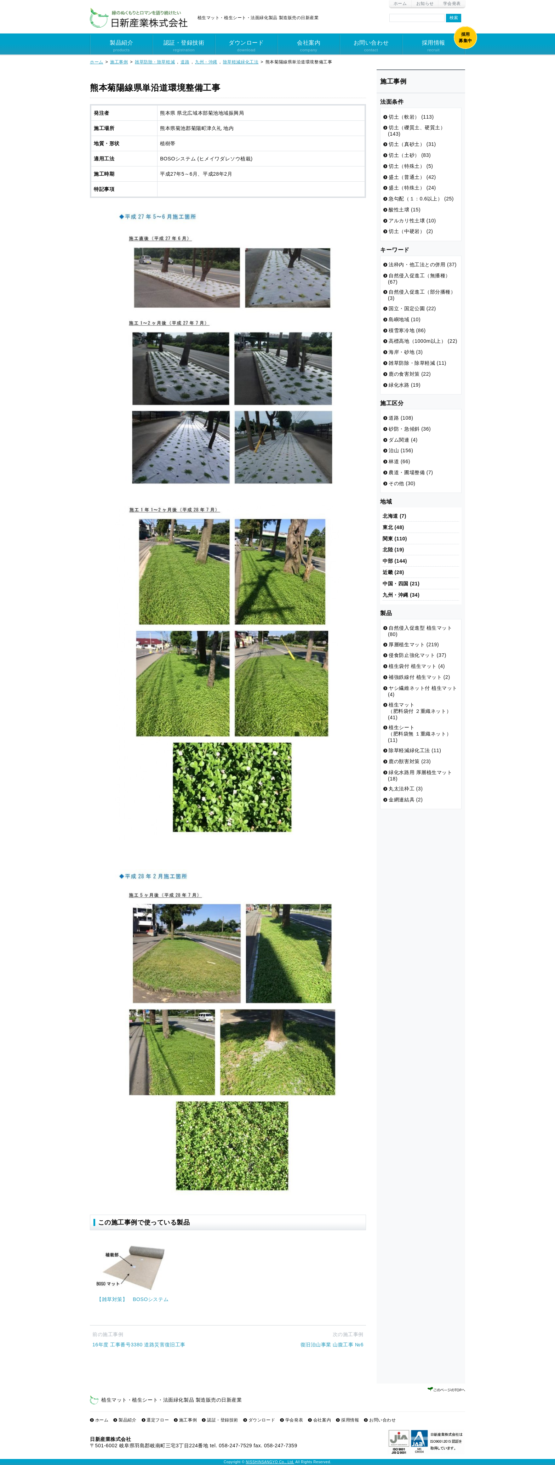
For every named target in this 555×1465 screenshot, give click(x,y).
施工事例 (188, 1420)
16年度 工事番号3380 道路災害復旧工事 (138, 1344)
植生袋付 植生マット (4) (417, 666)
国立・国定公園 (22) (412, 308)
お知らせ (425, 3)
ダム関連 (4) (403, 440)
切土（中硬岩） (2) (411, 231)
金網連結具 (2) (406, 799)
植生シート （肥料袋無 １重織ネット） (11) (419, 734)
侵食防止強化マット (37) (417, 655)
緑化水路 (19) (404, 385)
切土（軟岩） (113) (411, 117)
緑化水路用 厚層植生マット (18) (420, 776)
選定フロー (158, 1420)
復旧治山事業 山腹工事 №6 (332, 1344)
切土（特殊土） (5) (411, 166)
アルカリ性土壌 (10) (412, 220)
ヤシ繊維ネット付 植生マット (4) (422, 691)
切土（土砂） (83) (410, 155)
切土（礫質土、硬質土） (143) (417, 131)
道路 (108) (401, 418)
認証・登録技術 (183, 46)
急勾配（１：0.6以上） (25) (421, 198)
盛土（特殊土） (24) (412, 188)
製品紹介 (121, 46)
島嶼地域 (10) (404, 319)
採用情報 (433, 46)
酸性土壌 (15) (404, 209)
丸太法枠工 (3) (406, 788)
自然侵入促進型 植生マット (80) (420, 631)
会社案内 (308, 46)
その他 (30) (402, 483)
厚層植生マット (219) (414, 644)
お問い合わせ (371, 46)
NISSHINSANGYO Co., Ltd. (270, 1462)
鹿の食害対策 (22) (410, 374)
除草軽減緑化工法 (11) (415, 750)
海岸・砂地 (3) (406, 352)
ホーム (400, 3)
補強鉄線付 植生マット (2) (419, 677)
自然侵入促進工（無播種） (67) (419, 279)
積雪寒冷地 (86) (407, 330)
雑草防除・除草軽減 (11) (417, 363)
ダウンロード (246, 46)
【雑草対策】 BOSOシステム (132, 1299)
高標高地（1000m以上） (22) (423, 341)
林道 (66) (399, 461)
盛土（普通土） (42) (412, 177)
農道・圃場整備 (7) (411, 472)
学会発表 (452, 3)
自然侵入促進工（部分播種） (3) (422, 295)
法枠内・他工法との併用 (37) (423, 264)
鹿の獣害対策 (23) (410, 761)
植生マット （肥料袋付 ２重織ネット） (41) (419, 711)
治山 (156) (401, 450)
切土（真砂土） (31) (412, 144)
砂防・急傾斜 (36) (410, 429)
